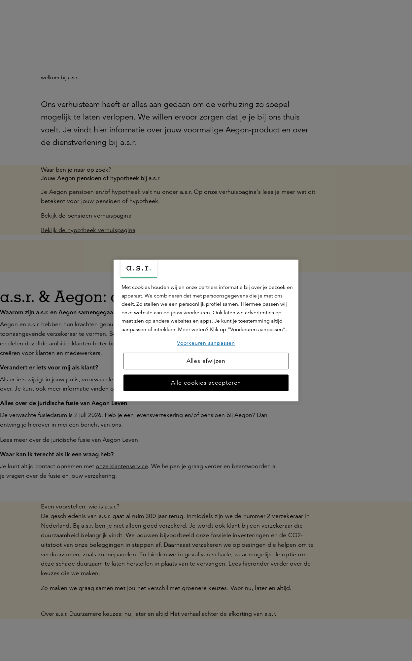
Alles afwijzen (206, 361)
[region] (206, 330)
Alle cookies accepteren (206, 383)
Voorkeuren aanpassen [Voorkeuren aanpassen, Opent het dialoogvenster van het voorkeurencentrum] (206, 343)
